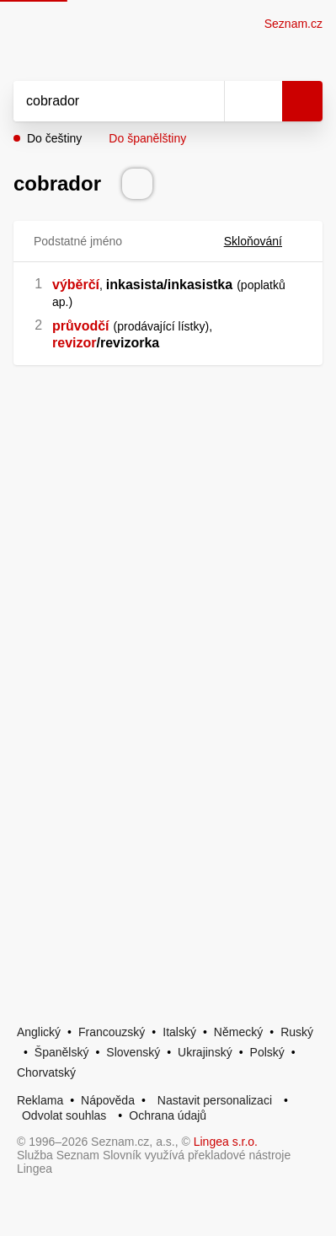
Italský (179, 1032)
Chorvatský (46, 1072)
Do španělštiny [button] (147, 138)
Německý (238, 1032)
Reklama (40, 1100)
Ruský (296, 1032)
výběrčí (75, 284)
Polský (267, 1052)
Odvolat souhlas (64, 1115)
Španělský (62, 1052)
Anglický (39, 1032)
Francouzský (111, 1032)
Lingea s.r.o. (226, 1141)
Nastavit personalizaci (214, 1100)
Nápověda (108, 1100)
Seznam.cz (293, 23)
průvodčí (80, 326)
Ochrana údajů (167, 1115)
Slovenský (133, 1052)
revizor (74, 343)
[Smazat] (205, 101)
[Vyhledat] (100, 101)
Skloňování (263, 241)
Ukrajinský (205, 1052)
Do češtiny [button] (54, 138)
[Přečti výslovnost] (137, 184)
